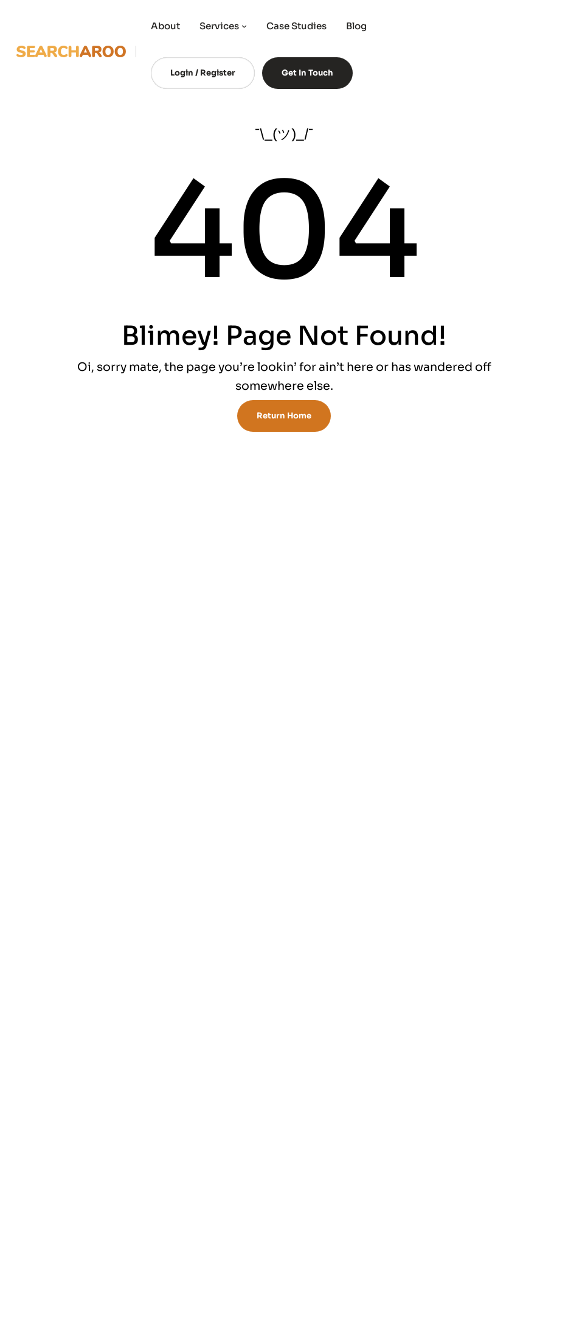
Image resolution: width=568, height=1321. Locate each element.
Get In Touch (307, 73)
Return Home (284, 415)
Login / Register (202, 73)
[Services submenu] (244, 26)
